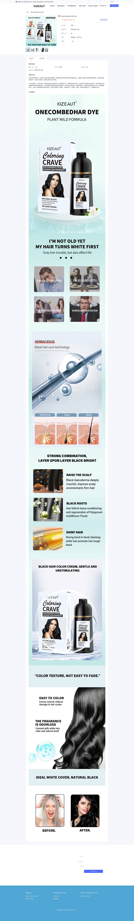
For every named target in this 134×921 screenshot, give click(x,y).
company (80, 861)
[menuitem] (52, 6)
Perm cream (93, 6)
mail (82, 866)
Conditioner (71, 6)
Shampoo (61, 6)
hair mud (82, 6)
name (81, 856)
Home (52, 6)
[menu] (74, 6)
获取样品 (80, 37)
